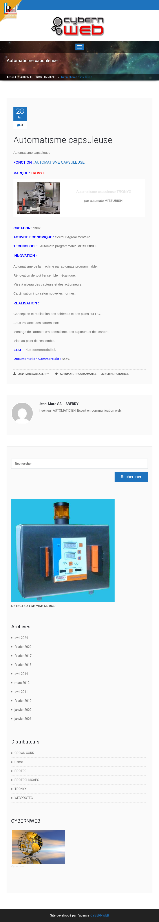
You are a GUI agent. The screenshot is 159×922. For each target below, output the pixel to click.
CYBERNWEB (99, 915)
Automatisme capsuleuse (62, 140)
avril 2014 (21, 673)
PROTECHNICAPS (27, 780)
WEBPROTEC (24, 798)
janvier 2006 (23, 718)
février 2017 (23, 656)
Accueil (11, 77)
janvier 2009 (23, 709)
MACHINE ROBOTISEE (115, 373)
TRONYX (21, 789)
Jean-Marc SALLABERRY (31, 373)
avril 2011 (21, 691)
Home (19, 762)
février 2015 (23, 664)
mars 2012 (22, 682)
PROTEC (20, 771)
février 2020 (23, 647)
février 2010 (23, 700)
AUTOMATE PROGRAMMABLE (38, 77)
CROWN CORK (24, 753)
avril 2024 (21, 638)
